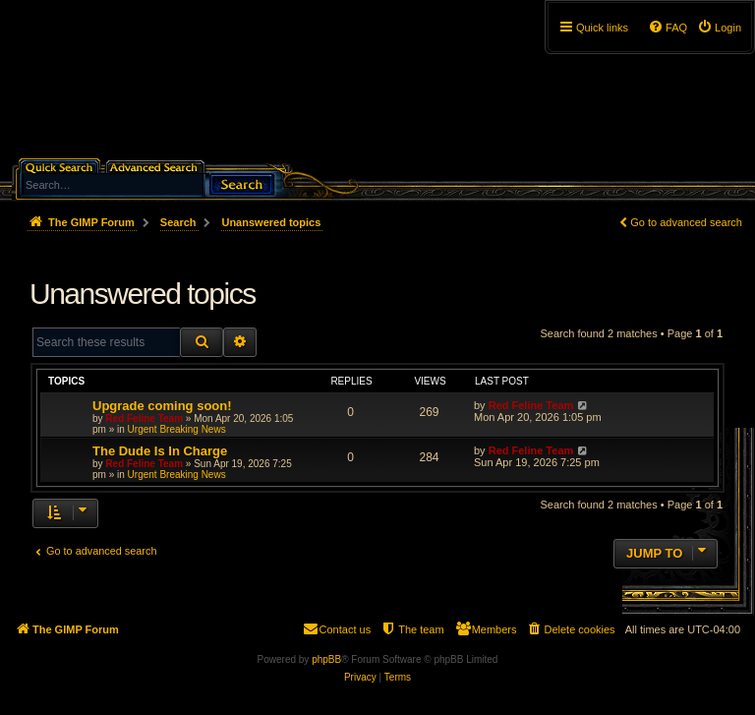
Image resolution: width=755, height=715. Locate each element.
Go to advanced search (686, 222)
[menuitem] (719, 27)
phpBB (326, 659)
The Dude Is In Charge (159, 451)
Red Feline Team (144, 418)
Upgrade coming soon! (162, 405)
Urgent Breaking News (177, 429)
